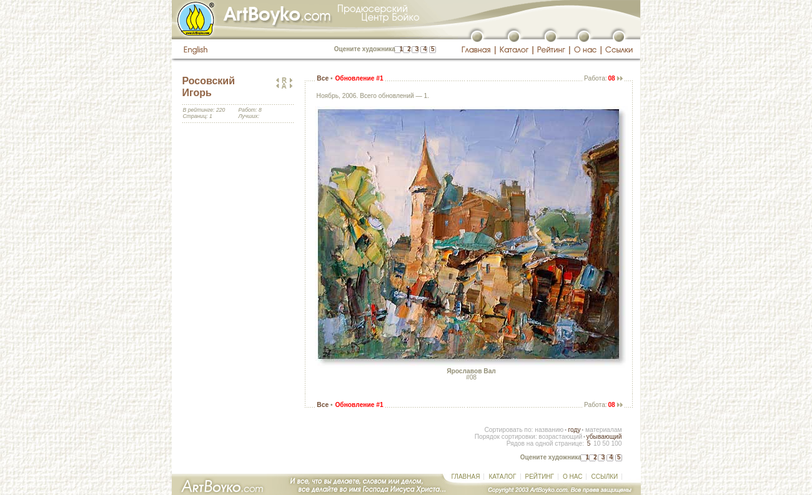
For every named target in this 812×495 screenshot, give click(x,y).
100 (616, 443)
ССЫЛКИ (604, 476)
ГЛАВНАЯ (466, 476)
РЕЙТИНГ (539, 476)
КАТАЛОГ (502, 476)
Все (323, 78)
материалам (603, 429)
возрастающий (560, 436)
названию (549, 429)
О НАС (572, 476)
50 (605, 443)
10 (596, 443)
